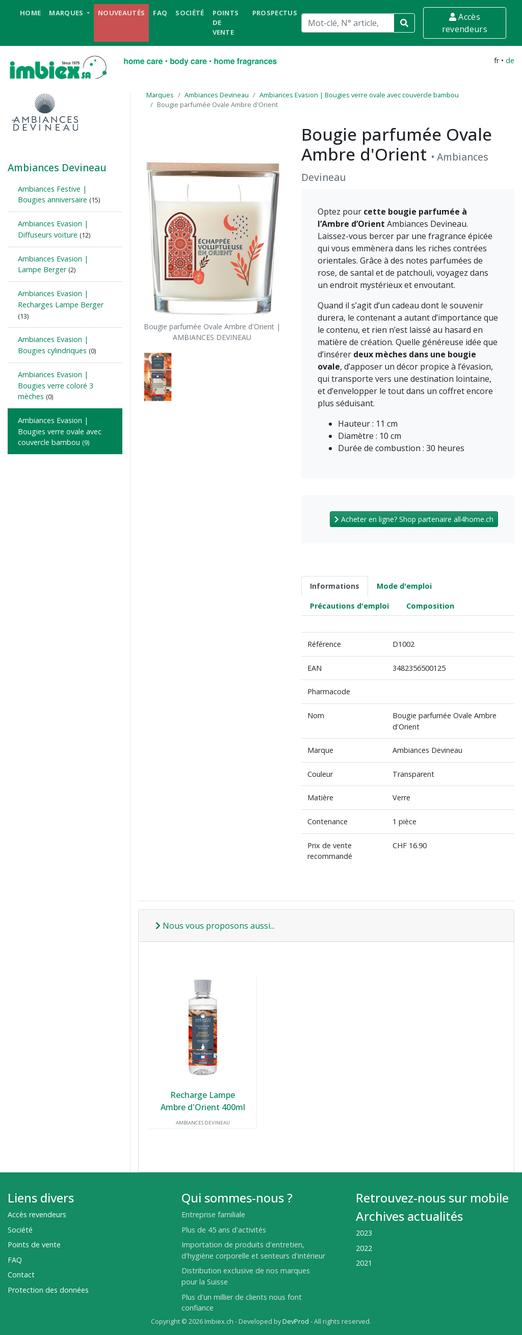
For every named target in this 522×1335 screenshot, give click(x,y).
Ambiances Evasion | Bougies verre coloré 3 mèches (55, 385)
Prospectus (274, 12)
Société (189, 12)
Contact (21, 1274)
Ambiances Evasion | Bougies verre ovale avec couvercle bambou (59, 431)
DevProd (295, 1321)
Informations (334, 586)
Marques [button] (67, 12)
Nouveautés (121, 12)
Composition (430, 606)
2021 (364, 1263)
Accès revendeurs (464, 23)
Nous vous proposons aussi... (215, 925)
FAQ (160, 12)
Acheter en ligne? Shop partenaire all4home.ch (413, 519)
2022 (364, 1248)
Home (30, 12)
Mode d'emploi (404, 586)
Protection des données (48, 1290)
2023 (364, 1233)
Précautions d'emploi (349, 606)
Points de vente (226, 22)
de (510, 60)
